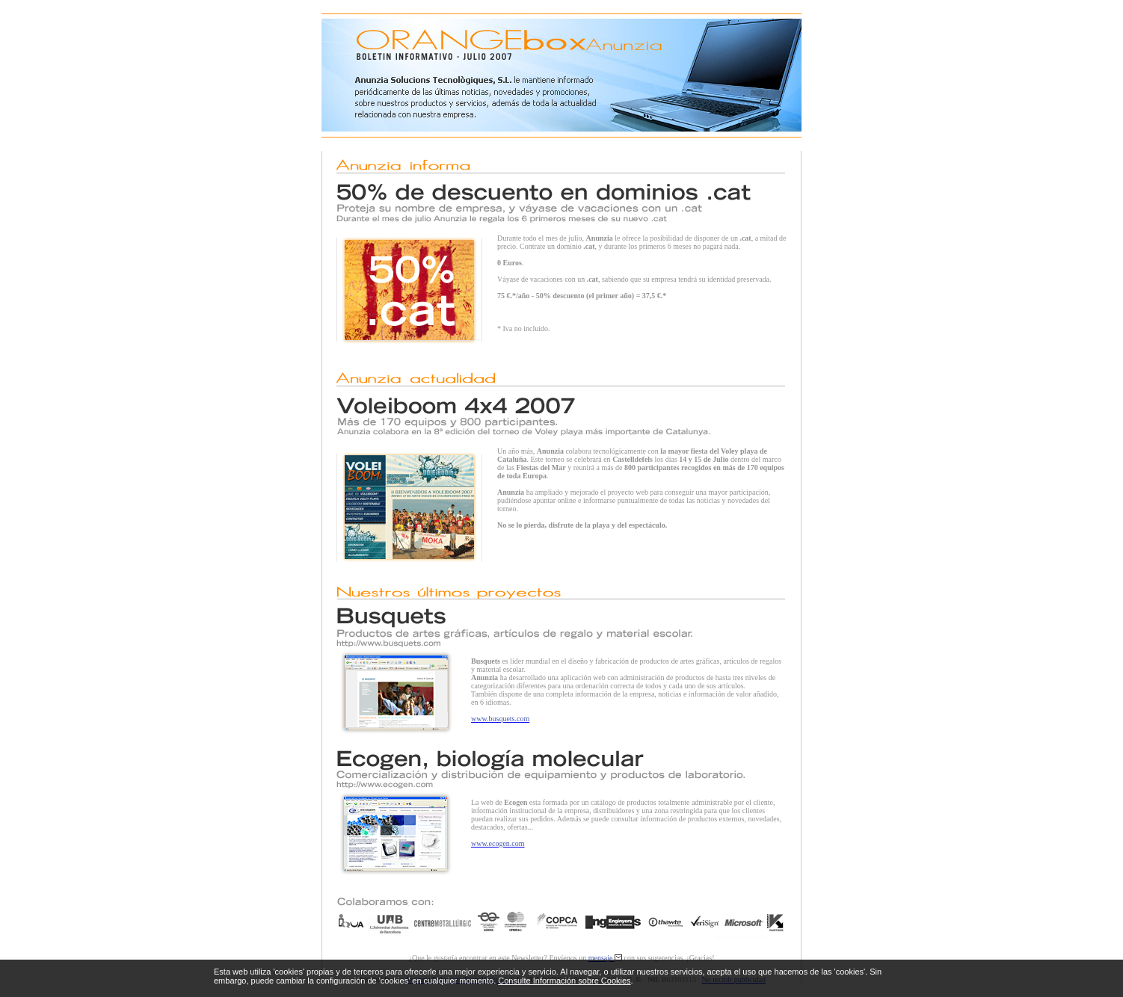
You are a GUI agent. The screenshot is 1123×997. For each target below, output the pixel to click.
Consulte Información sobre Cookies (564, 980)
